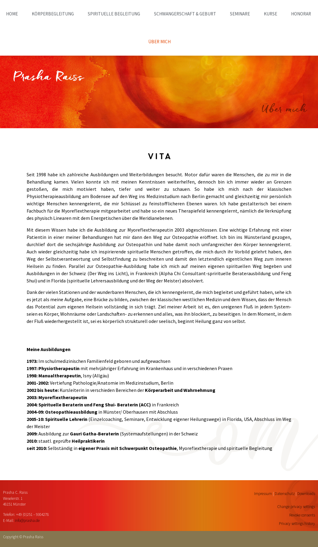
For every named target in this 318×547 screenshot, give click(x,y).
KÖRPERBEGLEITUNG (53, 14)
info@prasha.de (27, 520)
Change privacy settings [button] (296, 506)
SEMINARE (240, 14)
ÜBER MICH (159, 41)
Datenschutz (285, 493)
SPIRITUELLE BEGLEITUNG (114, 14)
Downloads (306, 493)
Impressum (263, 493)
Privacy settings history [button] (297, 523)
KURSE (270, 14)
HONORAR (301, 14)
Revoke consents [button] (302, 515)
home (12, 14)
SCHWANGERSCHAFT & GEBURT (185, 14)
